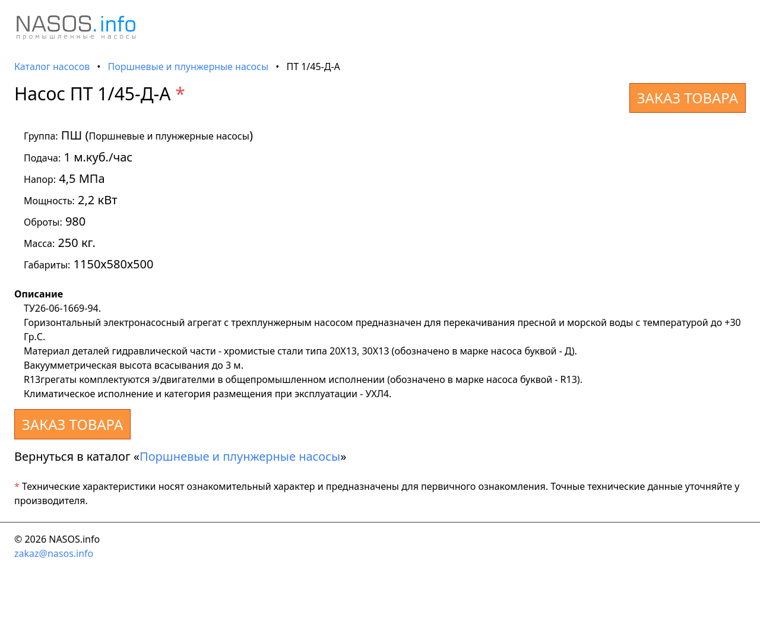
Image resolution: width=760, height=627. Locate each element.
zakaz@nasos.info (53, 553)
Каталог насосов (52, 66)
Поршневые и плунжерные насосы (188, 66)
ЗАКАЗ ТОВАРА (687, 97)
